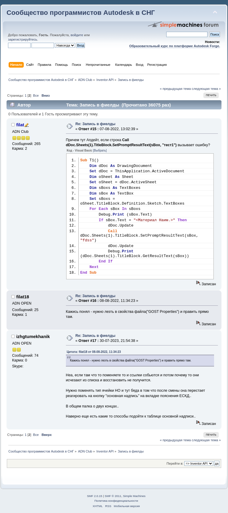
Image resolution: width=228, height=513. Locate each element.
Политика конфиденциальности (116, 500)
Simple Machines (134, 496)
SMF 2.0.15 (94, 496)
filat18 (22, 296)
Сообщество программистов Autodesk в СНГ (81, 12)
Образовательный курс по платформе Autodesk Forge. (174, 46)
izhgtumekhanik (33, 336)
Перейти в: (175, 463)
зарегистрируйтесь (22, 39)
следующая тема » (206, 88)
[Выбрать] (100, 150)
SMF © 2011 (113, 496)
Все (36, 95)
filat (20, 124)
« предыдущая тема (175, 88)
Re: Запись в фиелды (95, 124)
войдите (77, 35)
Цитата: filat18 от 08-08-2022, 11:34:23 (94, 351)
